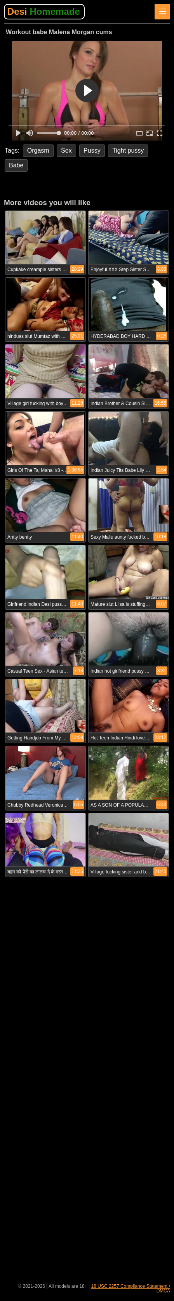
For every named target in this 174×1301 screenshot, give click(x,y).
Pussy (92, 150)
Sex (66, 150)
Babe (16, 165)
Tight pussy (128, 150)
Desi (43, 11)
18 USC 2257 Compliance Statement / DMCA (130, 1289)
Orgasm (38, 150)
